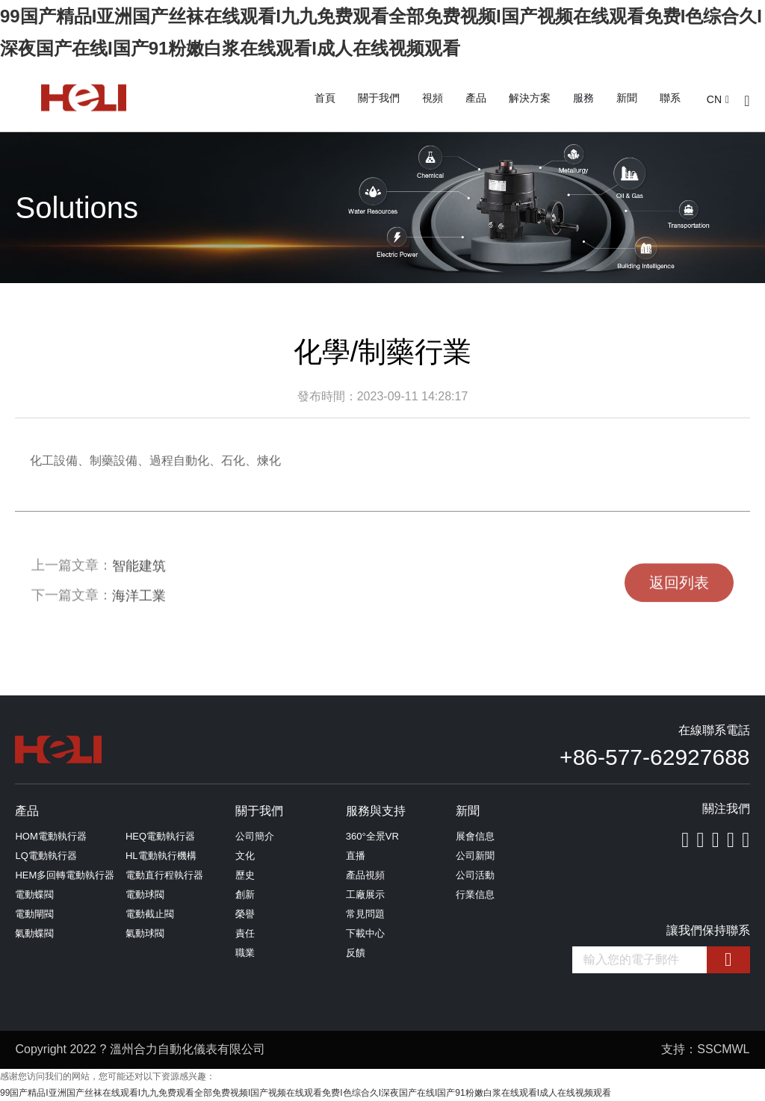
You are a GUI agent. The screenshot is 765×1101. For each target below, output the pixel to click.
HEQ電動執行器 (160, 836)
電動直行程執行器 (164, 875)
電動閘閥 (34, 913)
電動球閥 (145, 894)
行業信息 (475, 894)
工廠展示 (365, 894)
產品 (475, 98)
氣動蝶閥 (34, 933)
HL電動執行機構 (161, 855)
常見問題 (365, 913)
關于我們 (379, 98)
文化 (245, 855)
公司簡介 (254, 836)
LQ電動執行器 (45, 855)
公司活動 (475, 875)
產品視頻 (365, 875)
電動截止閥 (150, 913)
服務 (583, 98)
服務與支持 (376, 810)
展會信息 (475, 836)
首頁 (325, 98)
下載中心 (365, 933)
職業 (245, 952)
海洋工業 (139, 606)
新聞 (626, 98)
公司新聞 (475, 855)
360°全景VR (372, 836)
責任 (245, 933)
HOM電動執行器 (50, 836)
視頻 (432, 98)
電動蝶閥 (34, 894)
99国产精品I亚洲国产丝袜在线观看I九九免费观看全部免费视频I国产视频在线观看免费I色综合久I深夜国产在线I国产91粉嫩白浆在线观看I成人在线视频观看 (305, 1093)
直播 (355, 855)
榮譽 (245, 913)
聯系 (670, 98)
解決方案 (530, 98)
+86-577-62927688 (654, 757)
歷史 (245, 875)
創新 (245, 894)
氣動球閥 (145, 933)
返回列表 (679, 596)
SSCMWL (723, 1049)
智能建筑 (139, 576)
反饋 (355, 952)
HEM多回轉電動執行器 (64, 875)
